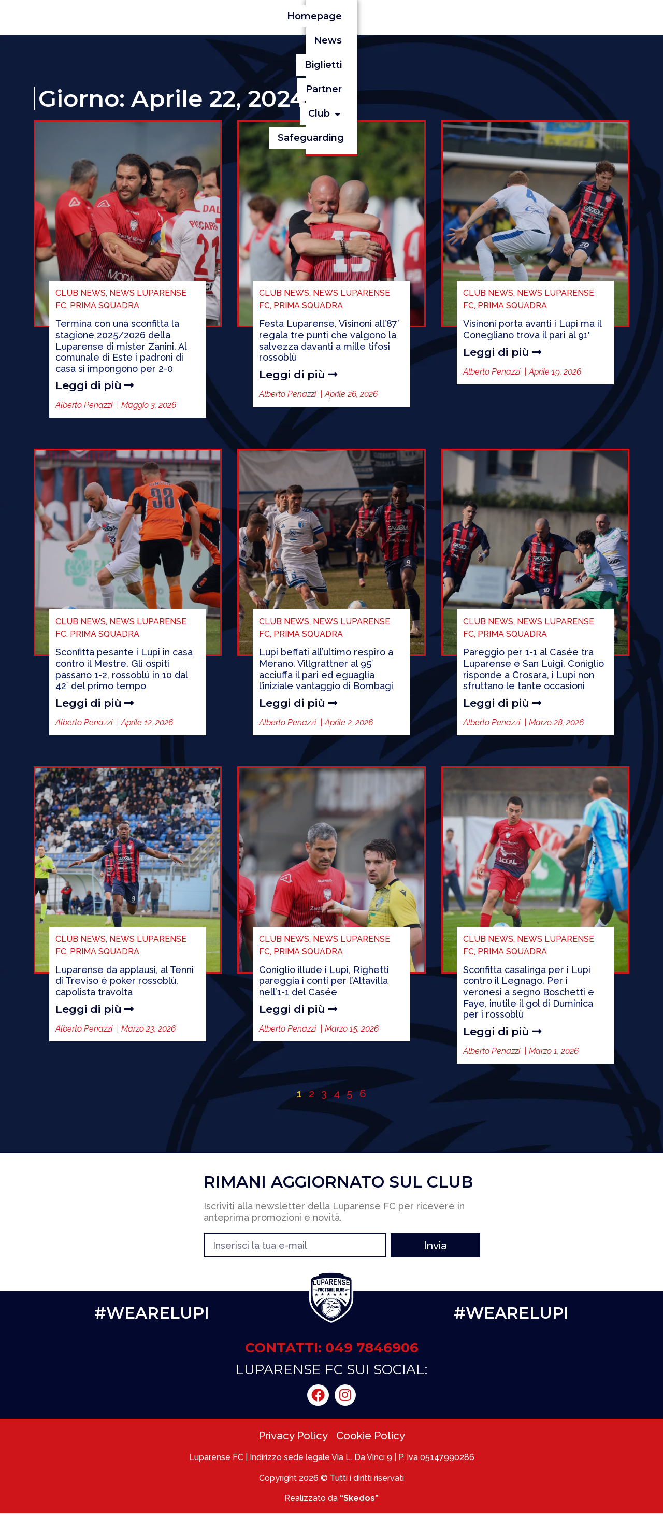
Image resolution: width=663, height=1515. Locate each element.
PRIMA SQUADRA (104, 305)
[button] (531, 16)
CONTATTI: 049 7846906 (332, 1349)
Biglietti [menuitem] (410, 16)
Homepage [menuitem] (298, 16)
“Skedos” (359, 1500)
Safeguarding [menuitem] (588, 16)
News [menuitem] (359, 16)
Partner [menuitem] (466, 16)
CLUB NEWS (80, 293)
